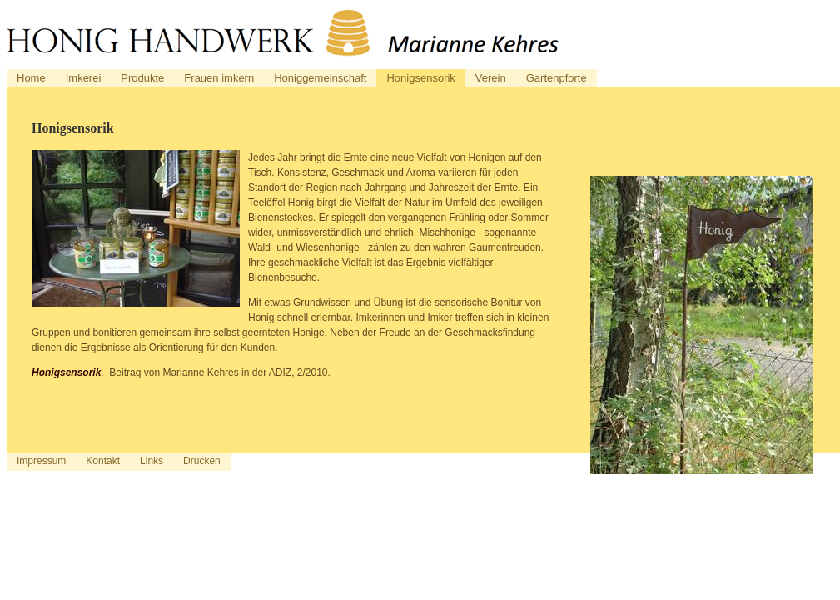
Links (151, 461)
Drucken (202, 461)
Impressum (41, 461)
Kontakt (103, 461)
